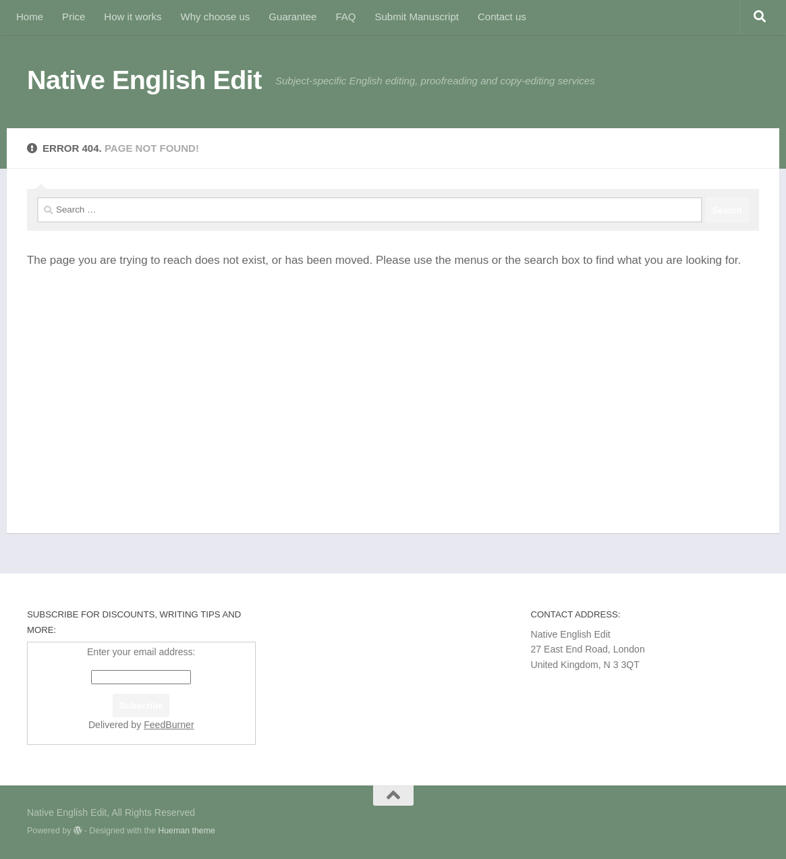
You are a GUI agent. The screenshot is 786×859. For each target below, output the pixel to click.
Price (73, 16)
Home (29, 16)
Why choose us (215, 16)
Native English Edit (144, 79)
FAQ (345, 16)
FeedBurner (169, 724)
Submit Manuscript (416, 16)
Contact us (502, 16)
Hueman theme (186, 830)
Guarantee (292, 16)
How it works (132, 16)
